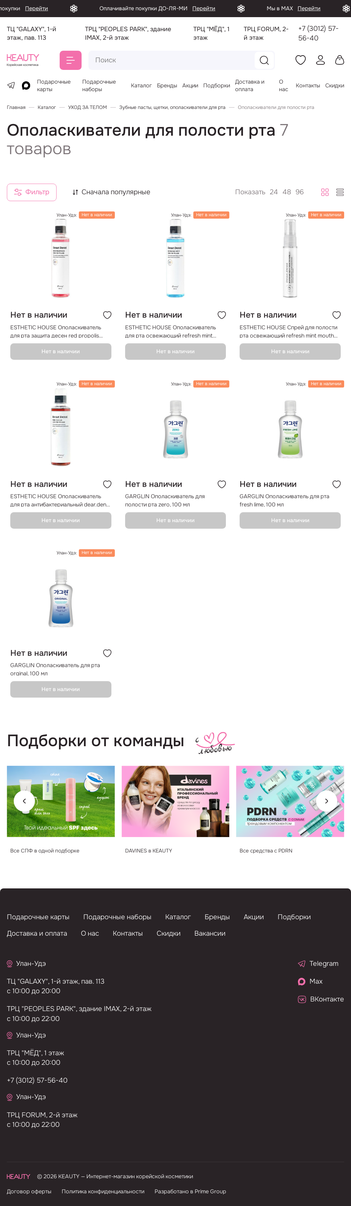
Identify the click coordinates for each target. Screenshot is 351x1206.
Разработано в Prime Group (190, 1191)
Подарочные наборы (99, 85)
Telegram (318, 963)
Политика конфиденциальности (103, 1191)
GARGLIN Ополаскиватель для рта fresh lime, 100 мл (284, 507)
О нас (283, 85)
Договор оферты (29, 1191)
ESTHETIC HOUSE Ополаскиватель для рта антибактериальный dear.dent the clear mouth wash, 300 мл (59, 507)
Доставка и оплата (249, 85)
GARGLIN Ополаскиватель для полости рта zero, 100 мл (165, 507)
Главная (16, 107)
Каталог (141, 85)
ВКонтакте (321, 999)
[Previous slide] (24, 808)
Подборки (216, 85)
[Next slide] (326, 808)
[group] (61, 815)
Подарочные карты (38, 917)
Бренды (167, 85)
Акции (190, 85)
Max (310, 981)
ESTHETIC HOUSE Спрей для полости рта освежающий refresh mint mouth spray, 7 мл (288, 338)
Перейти (63, 8)
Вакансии (210, 933)
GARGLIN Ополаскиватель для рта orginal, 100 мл (55, 676)
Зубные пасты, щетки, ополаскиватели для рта (172, 107)
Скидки (334, 85)
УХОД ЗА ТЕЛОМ (87, 107)
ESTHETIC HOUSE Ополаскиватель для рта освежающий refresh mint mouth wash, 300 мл (170, 338)
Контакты (308, 85)
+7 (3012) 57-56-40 (318, 33)
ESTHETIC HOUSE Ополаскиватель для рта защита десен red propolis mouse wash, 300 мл (55, 338)
